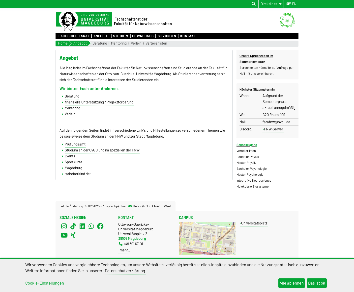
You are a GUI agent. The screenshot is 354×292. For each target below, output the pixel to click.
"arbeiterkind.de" (78, 174)
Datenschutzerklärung (125, 270)
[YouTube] (63, 235)
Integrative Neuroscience (253, 180)
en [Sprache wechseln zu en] (291, 4)
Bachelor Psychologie (251, 168)
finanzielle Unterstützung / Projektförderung (99, 102)
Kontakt (188, 36)
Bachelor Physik (247, 156)
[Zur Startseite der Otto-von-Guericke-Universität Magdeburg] (84, 21)
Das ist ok (316, 283)
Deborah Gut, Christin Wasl (149, 206)
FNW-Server (273, 129)
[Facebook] (100, 226)
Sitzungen (167, 36)
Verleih (136, 43)
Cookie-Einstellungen (44, 283)
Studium (120, 36)
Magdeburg (73, 168)
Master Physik (246, 162)
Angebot (101, 36)
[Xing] (73, 235)
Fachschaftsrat (74, 36)
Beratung (99, 43)
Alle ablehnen (292, 283)
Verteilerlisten (156, 43)
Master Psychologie (250, 174)
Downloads (143, 36)
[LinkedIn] (82, 226)
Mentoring (119, 43)
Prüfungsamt (75, 144)
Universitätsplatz (254, 223)
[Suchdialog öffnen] (254, 4)
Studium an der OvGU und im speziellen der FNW (102, 150)
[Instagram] (63, 226)
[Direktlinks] (271, 4)
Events (70, 156)
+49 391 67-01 (131, 244)
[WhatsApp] (91, 226)
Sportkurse (73, 162)
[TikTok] (73, 226)
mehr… (125, 250)
